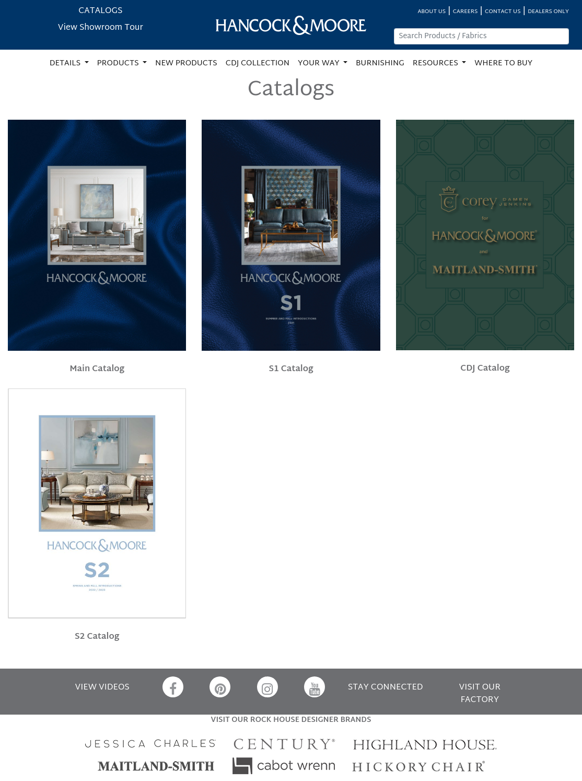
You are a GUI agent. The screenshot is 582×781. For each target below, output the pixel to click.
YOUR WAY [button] (319, 63)
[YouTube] (314, 686)
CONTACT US (502, 12)
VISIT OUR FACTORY (480, 694)
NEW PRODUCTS (186, 63)
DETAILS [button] (66, 63)
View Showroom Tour (100, 28)
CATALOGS (100, 11)
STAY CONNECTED (385, 687)
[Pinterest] (219, 686)
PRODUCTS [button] (119, 63)
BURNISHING (380, 63)
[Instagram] (267, 686)
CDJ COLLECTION (257, 63)
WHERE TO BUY (503, 63)
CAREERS (465, 12)
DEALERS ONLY (548, 12)
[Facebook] (172, 686)
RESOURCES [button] (436, 63)
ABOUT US (431, 12)
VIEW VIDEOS (102, 687)
